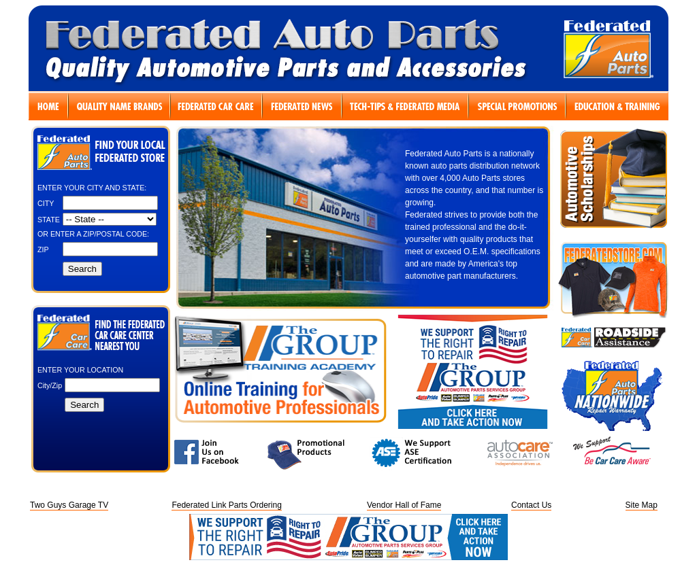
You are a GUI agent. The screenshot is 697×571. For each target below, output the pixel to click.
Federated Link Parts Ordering (226, 505)
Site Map (642, 505)
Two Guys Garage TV (69, 505)
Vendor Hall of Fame (404, 505)
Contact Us (531, 505)
